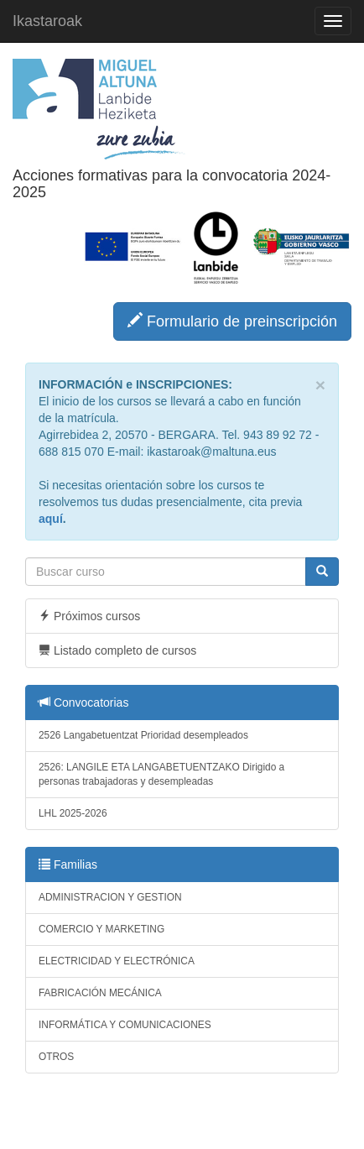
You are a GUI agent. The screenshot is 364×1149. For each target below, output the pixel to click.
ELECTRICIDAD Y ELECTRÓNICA (117, 961)
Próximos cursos (89, 616)
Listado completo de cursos (117, 650)
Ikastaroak (47, 21)
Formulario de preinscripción (232, 321)
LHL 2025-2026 (73, 813)
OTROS (56, 1057)
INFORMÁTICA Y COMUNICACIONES (125, 1025)
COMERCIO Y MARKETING (101, 929)
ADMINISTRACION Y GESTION (110, 897)
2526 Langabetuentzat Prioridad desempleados (143, 735)
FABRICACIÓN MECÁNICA (100, 993)
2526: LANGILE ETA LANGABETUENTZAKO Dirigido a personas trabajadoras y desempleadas (161, 774)
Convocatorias (83, 702)
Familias (68, 864)
